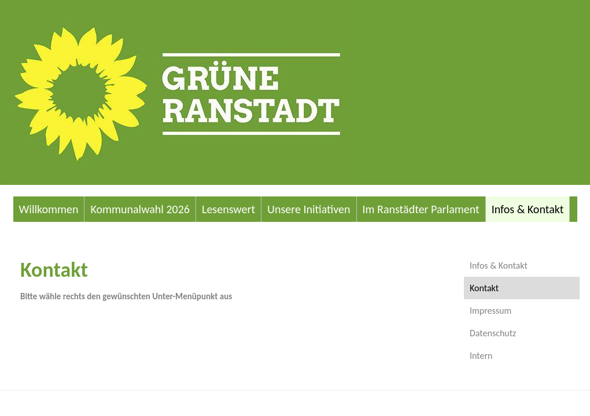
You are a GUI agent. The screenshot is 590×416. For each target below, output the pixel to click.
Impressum (490, 310)
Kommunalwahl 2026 (140, 209)
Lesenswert (228, 209)
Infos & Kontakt (528, 209)
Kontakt (484, 288)
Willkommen (49, 209)
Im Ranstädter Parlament (421, 209)
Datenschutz (493, 333)
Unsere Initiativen (308, 209)
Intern (481, 355)
